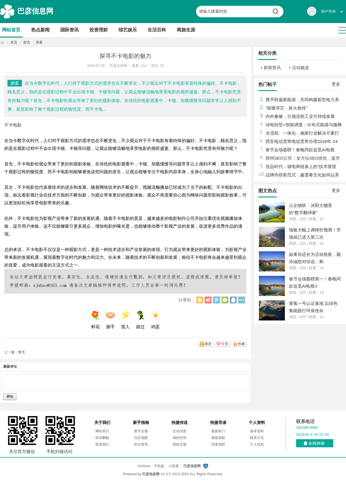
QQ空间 (199, 300)
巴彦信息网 (35, 11)
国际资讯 (69, 29)
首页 (2, 42)
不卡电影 (13, 124)
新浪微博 (208, 300)
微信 (224, 300)
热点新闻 (40, 29)
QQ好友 (233, 300)
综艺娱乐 (128, 29)
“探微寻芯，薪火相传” (286, 107)
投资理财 (98, 29)
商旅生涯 (186, 29)
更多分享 (241, 300)
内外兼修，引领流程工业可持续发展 (300, 116)
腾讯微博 (216, 300)
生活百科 (157, 29)
